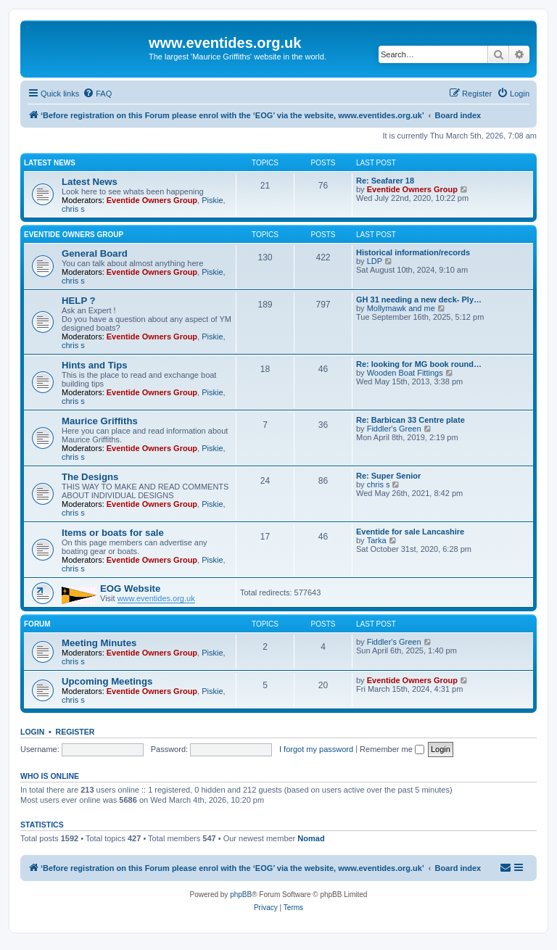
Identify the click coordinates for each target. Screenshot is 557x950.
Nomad (310, 838)
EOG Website (130, 588)
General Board (95, 253)
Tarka (377, 540)
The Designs (90, 476)
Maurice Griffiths (100, 421)
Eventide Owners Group (152, 200)
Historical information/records (413, 252)
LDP (374, 261)
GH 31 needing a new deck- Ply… (419, 299)
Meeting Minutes (99, 642)
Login (32, 731)
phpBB (241, 895)
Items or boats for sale (113, 532)
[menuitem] (97, 93)
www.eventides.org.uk (156, 598)
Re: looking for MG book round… (419, 364)
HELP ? (79, 300)
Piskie (212, 200)
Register (75, 731)
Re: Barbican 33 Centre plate (410, 420)
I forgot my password (316, 749)
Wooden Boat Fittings (405, 372)
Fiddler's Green (394, 428)
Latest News (49, 163)
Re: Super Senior (388, 475)
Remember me (392, 749)
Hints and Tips (95, 365)
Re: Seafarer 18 (385, 180)
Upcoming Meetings (107, 681)
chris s (73, 209)
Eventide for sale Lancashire (410, 531)
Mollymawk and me (401, 308)
